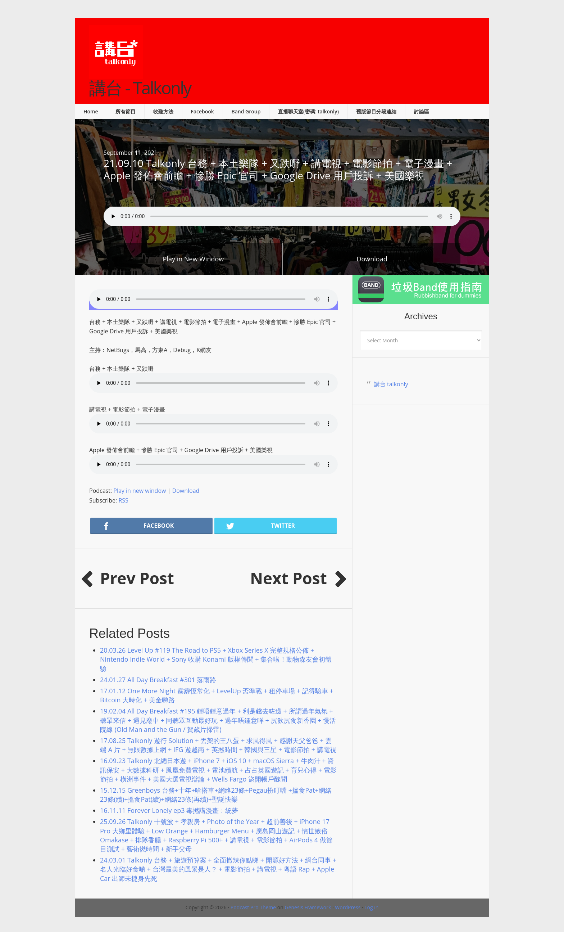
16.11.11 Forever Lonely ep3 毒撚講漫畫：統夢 (169, 810)
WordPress (347, 907)
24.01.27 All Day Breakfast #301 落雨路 (158, 679)
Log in (371, 907)
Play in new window (139, 491)
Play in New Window (193, 259)
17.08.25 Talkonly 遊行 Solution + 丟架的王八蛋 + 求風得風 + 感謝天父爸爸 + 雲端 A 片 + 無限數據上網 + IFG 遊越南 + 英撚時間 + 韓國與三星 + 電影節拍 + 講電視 (218, 745)
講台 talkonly (391, 384)
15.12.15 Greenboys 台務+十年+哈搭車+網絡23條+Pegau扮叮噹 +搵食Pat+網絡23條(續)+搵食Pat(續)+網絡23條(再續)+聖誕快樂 (216, 794)
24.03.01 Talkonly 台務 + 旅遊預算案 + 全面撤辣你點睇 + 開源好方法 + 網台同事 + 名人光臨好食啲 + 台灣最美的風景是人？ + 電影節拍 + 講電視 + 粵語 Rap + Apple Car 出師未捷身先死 (218, 869)
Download (371, 259)
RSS (123, 500)
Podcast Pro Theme (253, 907)
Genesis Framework (308, 907)
